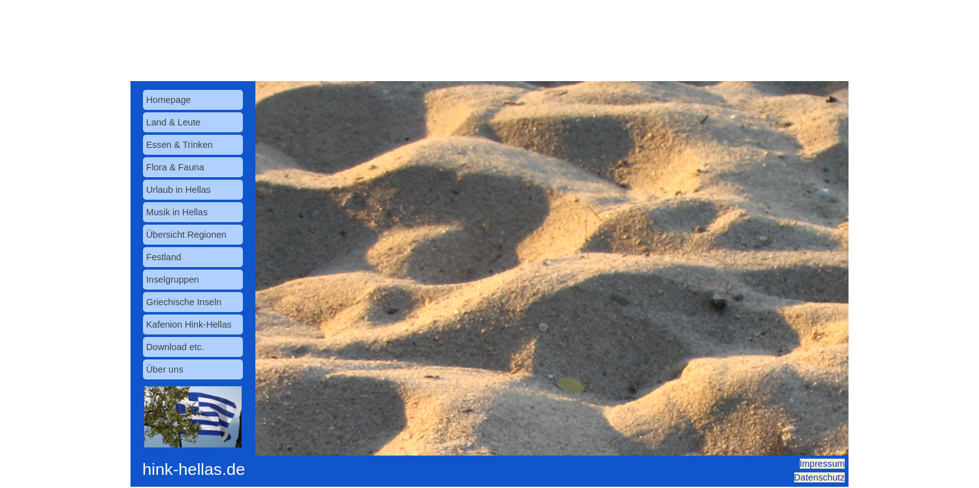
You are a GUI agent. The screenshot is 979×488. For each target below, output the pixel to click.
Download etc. (175, 347)
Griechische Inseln (184, 302)
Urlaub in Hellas (178, 190)
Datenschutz (819, 477)
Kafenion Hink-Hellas (189, 324)
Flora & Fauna (175, 167)
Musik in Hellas (177, 212)
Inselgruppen (172, 280)
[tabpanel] (798, 470)
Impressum (822, 464)
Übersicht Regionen (186, 235)
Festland (163, 257)
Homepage (168, 100)
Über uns (164, 369)
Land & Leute (173, 122)
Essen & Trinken (179, 145)
